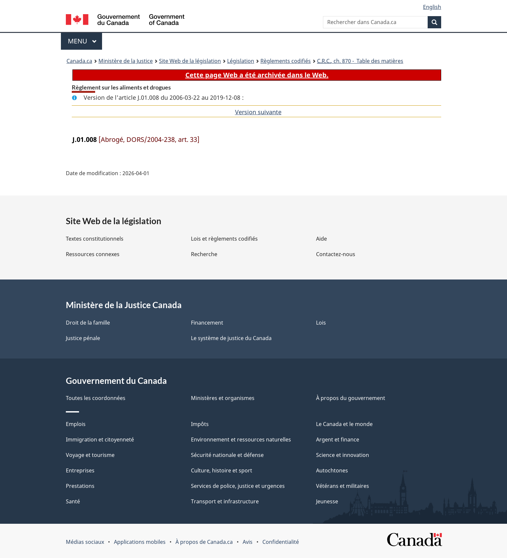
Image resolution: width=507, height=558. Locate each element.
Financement (207, 322)
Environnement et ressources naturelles (241, 439)
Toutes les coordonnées (95, 398)
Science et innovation (342, 455)
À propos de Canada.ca (204, 541)
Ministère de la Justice (125, 61)
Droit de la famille (88, 322)
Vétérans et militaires (342, 486)
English (432, 7)
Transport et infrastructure (225, 501)
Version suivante (258, 112)
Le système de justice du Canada (231, 338)
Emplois (76, 424)
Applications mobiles (140, 541)
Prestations (80, 486)
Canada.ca (79, 61)
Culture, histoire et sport (221, 470)
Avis (248, 541)
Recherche (204, 254)
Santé (73, 501)
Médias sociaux (85, 541)
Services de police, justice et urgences (238, 486)
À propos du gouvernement (350, 398)
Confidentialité (280, 541)
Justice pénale (83, 338)
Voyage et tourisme (90, 455)
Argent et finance (337, 439)
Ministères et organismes (222, 398)
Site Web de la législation (190, 61)
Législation (240, 61)
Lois (321, 322)
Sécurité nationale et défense (227, 455)
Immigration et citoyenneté (100, 439)
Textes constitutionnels (94, 238)
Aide (321, 238)
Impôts (200, 424)
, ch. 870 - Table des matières (360, 61)
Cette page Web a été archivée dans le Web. (257, 74)
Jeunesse (327, 501)
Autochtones (332, 470)
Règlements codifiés (285, 61)
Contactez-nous (335, 254)
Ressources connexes (93, 254)
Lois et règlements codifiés (224, 238)
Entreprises (80, 470)
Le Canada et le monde (344, 424)
